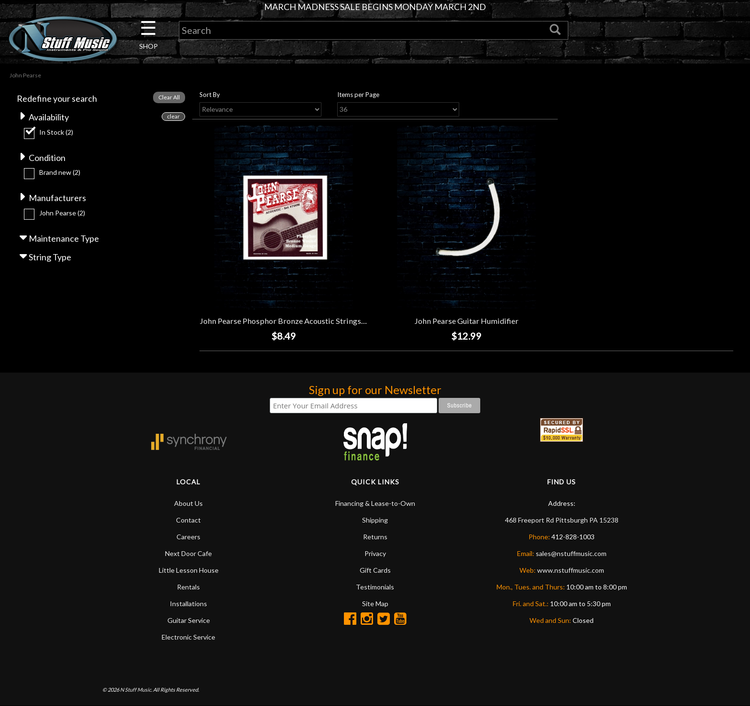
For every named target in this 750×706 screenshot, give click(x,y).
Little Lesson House (189, 570)
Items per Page (358, 94)
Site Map (375, 603)
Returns (375, 537)
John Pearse (62, 213)
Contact (188, 520)
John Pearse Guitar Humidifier (466, 320)
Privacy (375, 553)
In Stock (56, 132)
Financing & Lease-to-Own (375, 503)
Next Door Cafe (188, 553)
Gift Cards (375, 570)
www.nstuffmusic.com (570, 570)
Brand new (59, 172)
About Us (188, 503)
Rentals (188, 587)
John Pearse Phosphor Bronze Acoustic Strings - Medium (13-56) (310, 320)
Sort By (209, 94)
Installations (188, 603)
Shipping (375, 520)
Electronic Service (188, 637)
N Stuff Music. (136, 689)
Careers (188, 537)
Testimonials (375, 587)
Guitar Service (188, 620)
